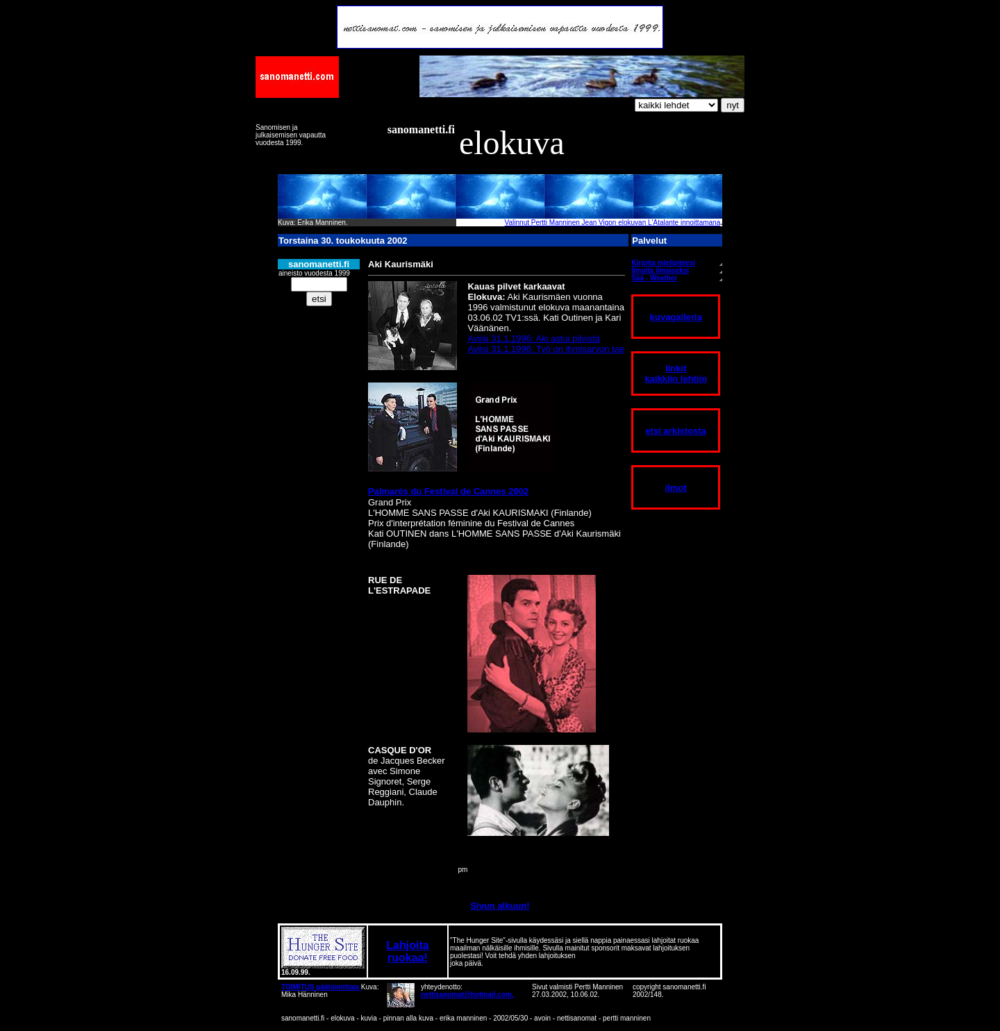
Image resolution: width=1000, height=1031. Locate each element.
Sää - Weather (654, 278)
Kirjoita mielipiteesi (663, 263)
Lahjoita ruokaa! (407, 951)
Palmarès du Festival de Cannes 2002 (448, 491)
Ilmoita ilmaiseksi (660, 270)
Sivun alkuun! (499, 905)
